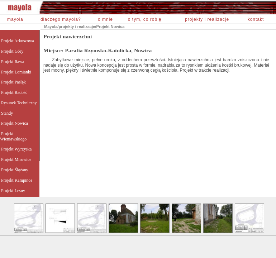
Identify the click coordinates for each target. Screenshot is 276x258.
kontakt (256, 19)
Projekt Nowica (110, 26)
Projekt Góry (12, 51)
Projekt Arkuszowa (17, 40)
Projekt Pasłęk (13, 82)
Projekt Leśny (13, 190)
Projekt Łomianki (16, 72)
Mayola (50, 26)
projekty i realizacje (207, 19)
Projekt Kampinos (16, 180)
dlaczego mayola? (61, 19)
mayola (15, 19)
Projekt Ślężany (14, 169)
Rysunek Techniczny (19, 102)
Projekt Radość (14, 92)
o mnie (105, 19)
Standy (7, 113)
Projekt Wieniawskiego (13, 136)
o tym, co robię (145, 19)
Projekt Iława (12, 61)
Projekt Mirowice (16, 159)
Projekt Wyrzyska (16, 149)
